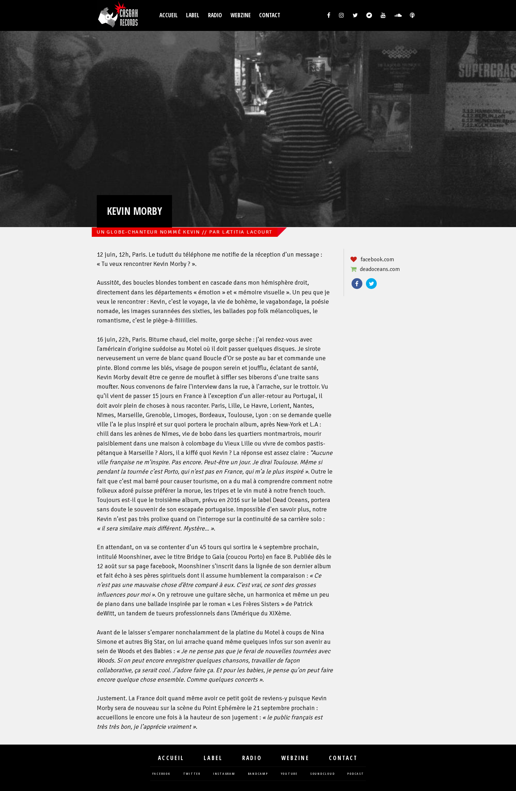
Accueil (168, 15)
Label (192, 15)
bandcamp (258, 774)
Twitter (371, 283)
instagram (224, 774)
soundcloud (322, 774)
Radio (215, 15)
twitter (191, 774)
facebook (161, 774)
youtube (289, 774)
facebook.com (377, 259)
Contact (269, 15)
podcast (355, 774)
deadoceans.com (380, 269)
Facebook (357, 283)
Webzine (241, 15)
